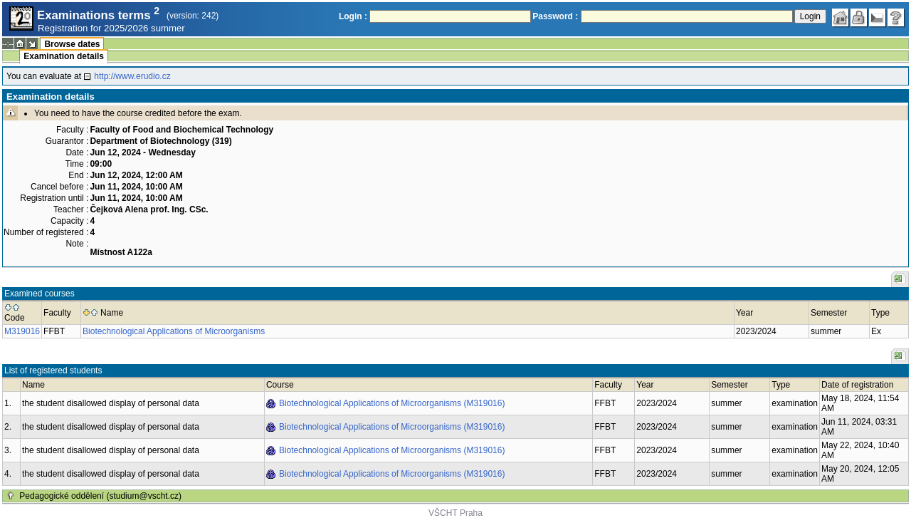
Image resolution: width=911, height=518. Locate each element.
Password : (555, 16)
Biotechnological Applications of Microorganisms (174, 331)
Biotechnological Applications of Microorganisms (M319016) (392, 403)
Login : (353, 16)
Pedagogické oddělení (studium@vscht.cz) (100, 496)
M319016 (22, 331)
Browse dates (72, 44)
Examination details (63, 56)
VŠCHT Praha (455, 513)
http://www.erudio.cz (132, 76)
